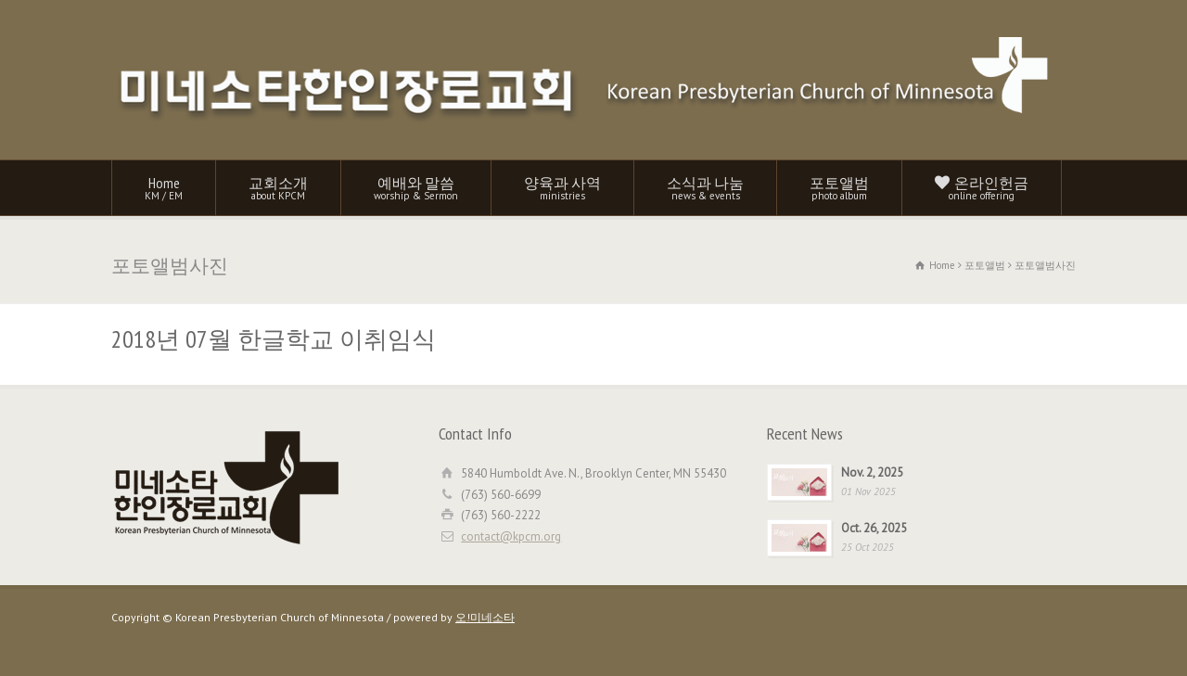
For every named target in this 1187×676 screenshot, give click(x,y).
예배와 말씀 (416, 187)
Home (164, 187)
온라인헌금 (981, 187)
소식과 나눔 (705, 187)
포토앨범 (839, 187)
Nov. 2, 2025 (872, 472)
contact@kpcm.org (511, 536)
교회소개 (278, 187)
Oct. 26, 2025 (874, 528)
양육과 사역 (562, 187)
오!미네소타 (485, 617)
